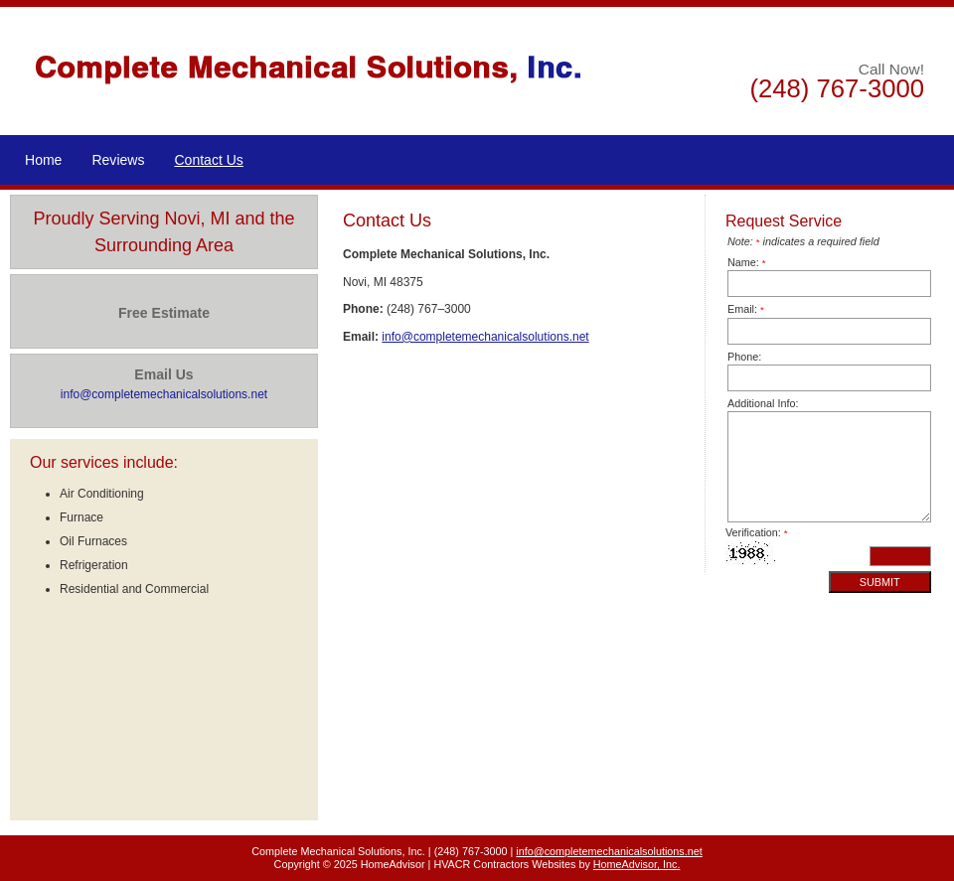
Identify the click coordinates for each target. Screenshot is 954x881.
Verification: (756, 532)
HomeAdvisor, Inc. (637, 864)
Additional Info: (762, 403)
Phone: (744, 357)
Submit (880, 582)
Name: (746, 262)
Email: (745, 309)
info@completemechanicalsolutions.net (485, 337)
